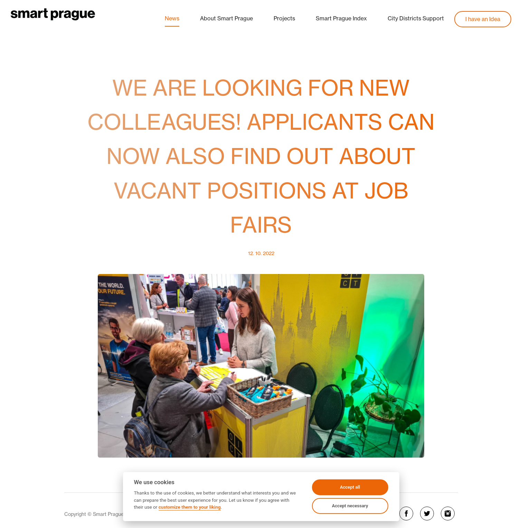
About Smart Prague (226, 18)
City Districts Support (416, 18)
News (172, 18)
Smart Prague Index (341, 18)
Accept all (350, 487)
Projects (284, 18)
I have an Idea (482, 19)
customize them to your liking (190, 507)
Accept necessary (350, 505)
